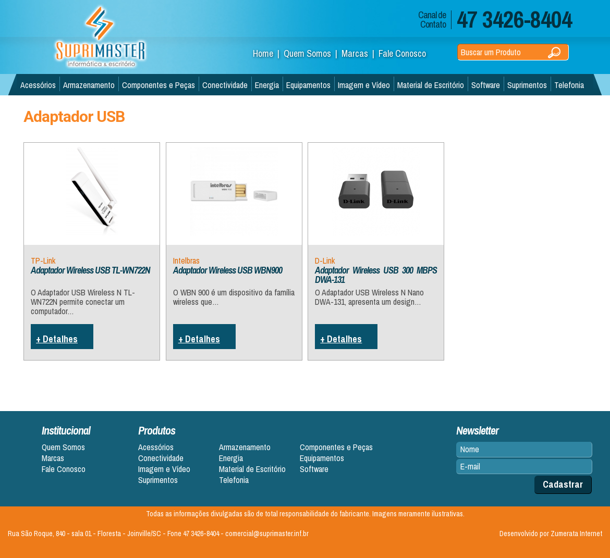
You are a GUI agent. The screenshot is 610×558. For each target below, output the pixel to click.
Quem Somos (63, 447)
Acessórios (38, 85)
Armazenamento (89, 85)
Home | (268, 53)
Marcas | (360, 53)
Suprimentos (527, 85)
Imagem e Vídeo (364, 85)
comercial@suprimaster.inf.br (267, 533)
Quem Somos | (312, 53)
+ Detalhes (57, 338)
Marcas (53, 458)
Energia (267, 85)
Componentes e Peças (158, 85)
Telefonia (569, 85)
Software (485, 85)
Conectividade (225, 85)
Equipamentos (308, 85)
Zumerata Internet (576, 533)
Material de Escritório (430, 85)
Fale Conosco (402, 53)
